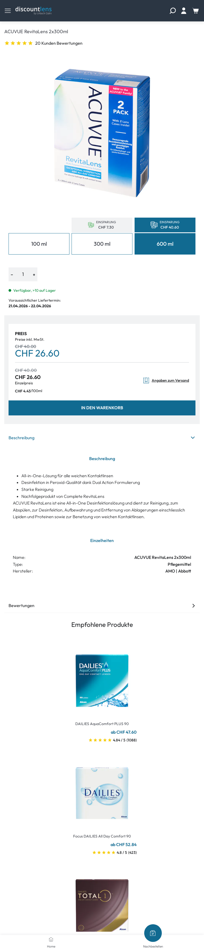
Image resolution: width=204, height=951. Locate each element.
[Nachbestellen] (153, 933)
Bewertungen (102, 605)
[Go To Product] (102, 677)
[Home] (51, 939)
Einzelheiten (102, 540)
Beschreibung (102, 437)
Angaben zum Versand (166, 380)
